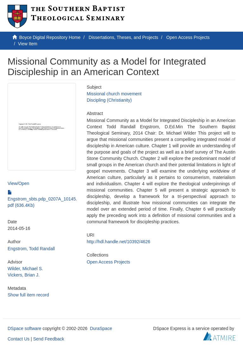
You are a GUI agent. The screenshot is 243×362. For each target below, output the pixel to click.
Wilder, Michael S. (25, 268)
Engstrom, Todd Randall (31, 248)
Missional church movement (114, 93)
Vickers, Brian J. (24, 274)
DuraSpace (101, 328)
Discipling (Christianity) (109, 100)
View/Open (18, 183)
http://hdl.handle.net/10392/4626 (118, 241)
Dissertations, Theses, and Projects (123, 37)
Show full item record (28, 294)
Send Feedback (48, 338)
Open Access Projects (188, 37)
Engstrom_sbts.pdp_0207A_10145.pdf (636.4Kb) (42, 199)
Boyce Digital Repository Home (50, 37)
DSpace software (24, 328)
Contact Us (18, 338)
